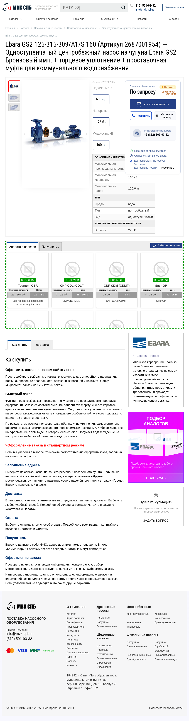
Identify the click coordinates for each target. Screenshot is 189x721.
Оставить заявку (164, 116)
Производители (75, 626)
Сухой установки (136, 659)
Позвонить (141, 115)
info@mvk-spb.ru (145, 9)
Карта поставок (75, 618)
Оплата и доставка (47, 19)
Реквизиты (73, 631)
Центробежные (139, 607)
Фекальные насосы (142, 635)
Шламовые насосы (106, 636)
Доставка (42, 344)
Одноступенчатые (165, 622)
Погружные (103, 617)
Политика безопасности (166, 708)
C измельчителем (137, 646)
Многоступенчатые (138, 613)
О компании (76, 607)
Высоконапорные (107, 626)
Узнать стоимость (153, 104)
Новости (142, 19)
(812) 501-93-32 (145, 5)
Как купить (19, 344)
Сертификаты (74, 622)
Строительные (105, 654)
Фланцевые (133, 626)
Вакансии (72, 648)
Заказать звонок (174, 7)
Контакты (72, 665)
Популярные (50, 246)
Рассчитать (167, 167)
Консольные (134, 622)
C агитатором (104, 645)
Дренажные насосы (106, 609)
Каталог (71, 613)
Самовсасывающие (166, 659)
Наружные (103, 622)
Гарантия (78, 19)
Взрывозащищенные (139, 655)
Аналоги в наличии (22, 247)
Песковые (102, 649)
